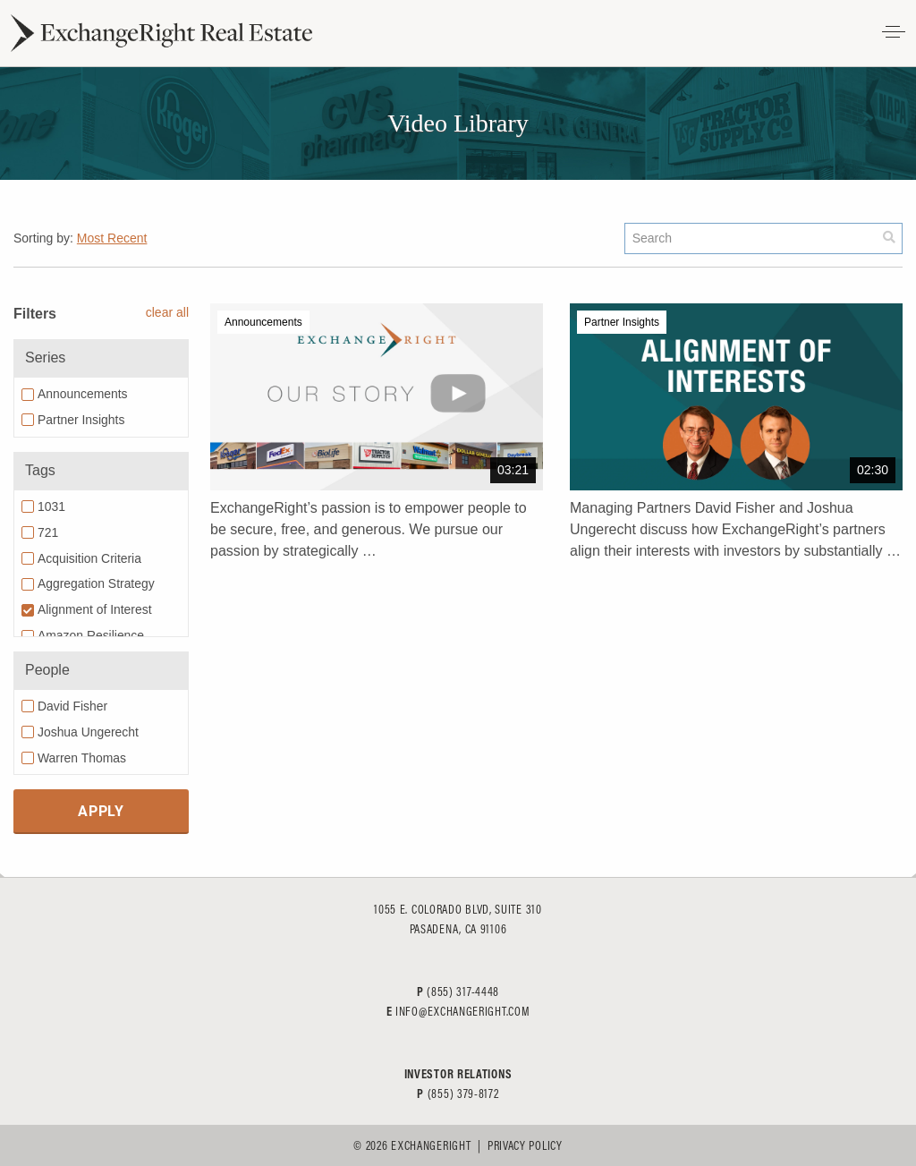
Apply (101, 810)
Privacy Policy (525, 1145)
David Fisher (72, 706)
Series (45, 357)
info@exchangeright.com (462, 1011)
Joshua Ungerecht (88, 732)
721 (48, 532)
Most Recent (112, 238)
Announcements (83, 394)
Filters (34, 313)
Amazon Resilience (91, 635)
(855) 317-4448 (463, 991)
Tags (40, 470)
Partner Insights (81, 420)
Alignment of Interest (95, 609)
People (47, 669)
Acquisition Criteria (89, 558)
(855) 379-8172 (463, 1093)
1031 (51, 506)
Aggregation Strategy (96, 583)
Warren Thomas (82, 758)
